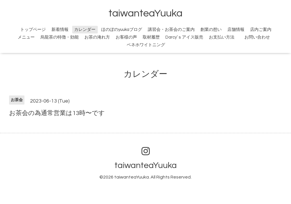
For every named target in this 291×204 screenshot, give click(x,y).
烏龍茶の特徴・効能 (59, 37)
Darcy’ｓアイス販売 (184, 37)
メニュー (26, 37)
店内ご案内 (260, 29)
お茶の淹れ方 (97, 37)
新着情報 (59, 29)
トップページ (33, 29)
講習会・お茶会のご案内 (171, 29)
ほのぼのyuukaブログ (121, 29)
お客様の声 (126, 37)
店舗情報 (235, 29)
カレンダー (84, 29)
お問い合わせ (260, 37)
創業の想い (211, 29)
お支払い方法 (221, 37)
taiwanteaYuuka (145, 13)
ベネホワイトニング (146, 45)
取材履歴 (151, 37)
